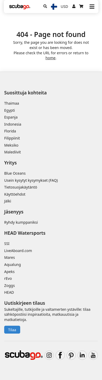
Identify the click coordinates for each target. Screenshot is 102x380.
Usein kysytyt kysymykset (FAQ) (31, 180)
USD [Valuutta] (64, 6)
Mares (9, 257)
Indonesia (12, 124)
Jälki (7, 201)
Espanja (11, 117)
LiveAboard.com (18, 250)
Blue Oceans (15, 173)
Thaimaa (11, 103)
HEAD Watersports (24, 233)
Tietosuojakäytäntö (20, 187)
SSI (6, 243)
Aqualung (12, 264)
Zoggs (9, 285)
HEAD (9, 292)
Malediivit (12, 151)
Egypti (9, 110)
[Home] (19, 6)
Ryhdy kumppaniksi (21, 222)
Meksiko (11, 145)
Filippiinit (12, 138)
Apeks (9, 271)
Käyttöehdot (14, 194)
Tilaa (12, 329)
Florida (10, 131)
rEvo (8, 278)
